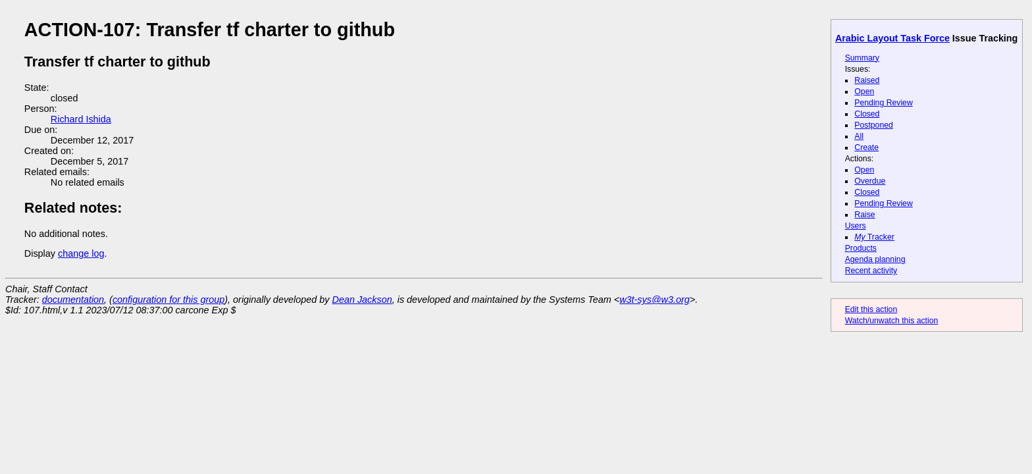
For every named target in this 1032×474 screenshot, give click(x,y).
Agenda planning (875, 259)
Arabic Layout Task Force (892, 38)
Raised (866, 80)
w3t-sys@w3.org (654, 299)
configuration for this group (168, 299)
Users (855, 225)
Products (861, 248)
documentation (73, 299)
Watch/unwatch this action (892, 320)
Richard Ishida (81, 119)
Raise (864, 214)
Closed (866, 113)
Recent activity (871, 270)
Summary (862, 58)
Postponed (873, 125)
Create (866, 147)
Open (864, 91)
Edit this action (871, 309)
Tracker (874, 237)
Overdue (869, 181)
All (859, 136)
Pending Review (883, 102)
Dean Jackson (362, 299)
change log (81, 253)
